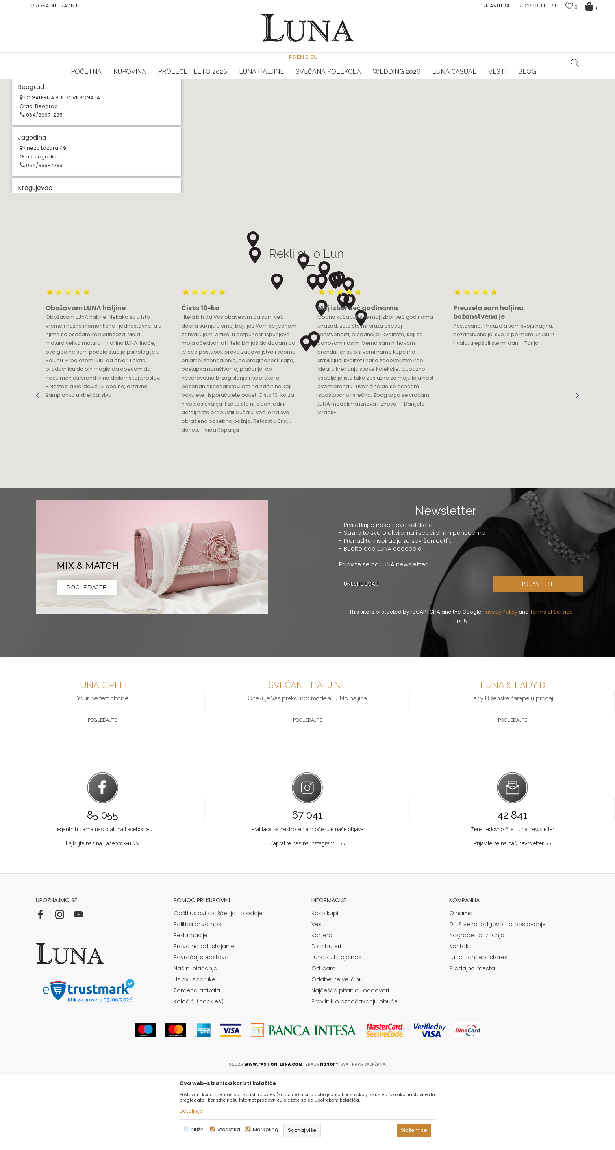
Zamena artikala (197, 1064)
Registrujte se (538, 5)
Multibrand (37, 138)
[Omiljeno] (571, 7)
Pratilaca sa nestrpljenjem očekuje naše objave (307, 902)
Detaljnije (191, 1111)
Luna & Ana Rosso (487, 79)
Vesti (318, 997)
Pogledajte (102, 793)
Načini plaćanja (195, 1042)
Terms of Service (551, 685)
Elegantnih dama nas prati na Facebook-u (102, 902)
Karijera (321, 1008)
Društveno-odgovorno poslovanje (497, 997)
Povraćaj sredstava (201, 1031)
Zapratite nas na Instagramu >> (307, 917)
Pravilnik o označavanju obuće (354, 1075)
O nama (461, 986)
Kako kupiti (326, 986)
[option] (126, 79)
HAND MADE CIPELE (126, 79)
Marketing (265, 1129)
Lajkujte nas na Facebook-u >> (102, 917)
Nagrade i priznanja (476, 1008)
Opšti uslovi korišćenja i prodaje (218, 986)
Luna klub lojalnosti (338, 1031)
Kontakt (460, 1019)
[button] (575, 63)
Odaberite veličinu (337, 1053)
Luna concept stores (478, 1031)
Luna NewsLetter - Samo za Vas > (309, 79)
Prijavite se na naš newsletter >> (513, 917)
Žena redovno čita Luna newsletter (512, 902)
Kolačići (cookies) (199, 1075)
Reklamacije (190, 1008)
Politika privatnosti (199, 997)
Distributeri (326, 1019)
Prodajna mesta (472, 1042)
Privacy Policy (500, 685)
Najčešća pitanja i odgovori (350, 1064)
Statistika (228, 1129)
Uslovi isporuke (194, 1053)
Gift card (323, 1042)
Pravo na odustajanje (204, 1019)
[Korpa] (592, 6)
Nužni (198, 1129)
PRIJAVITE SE (538, 657)
